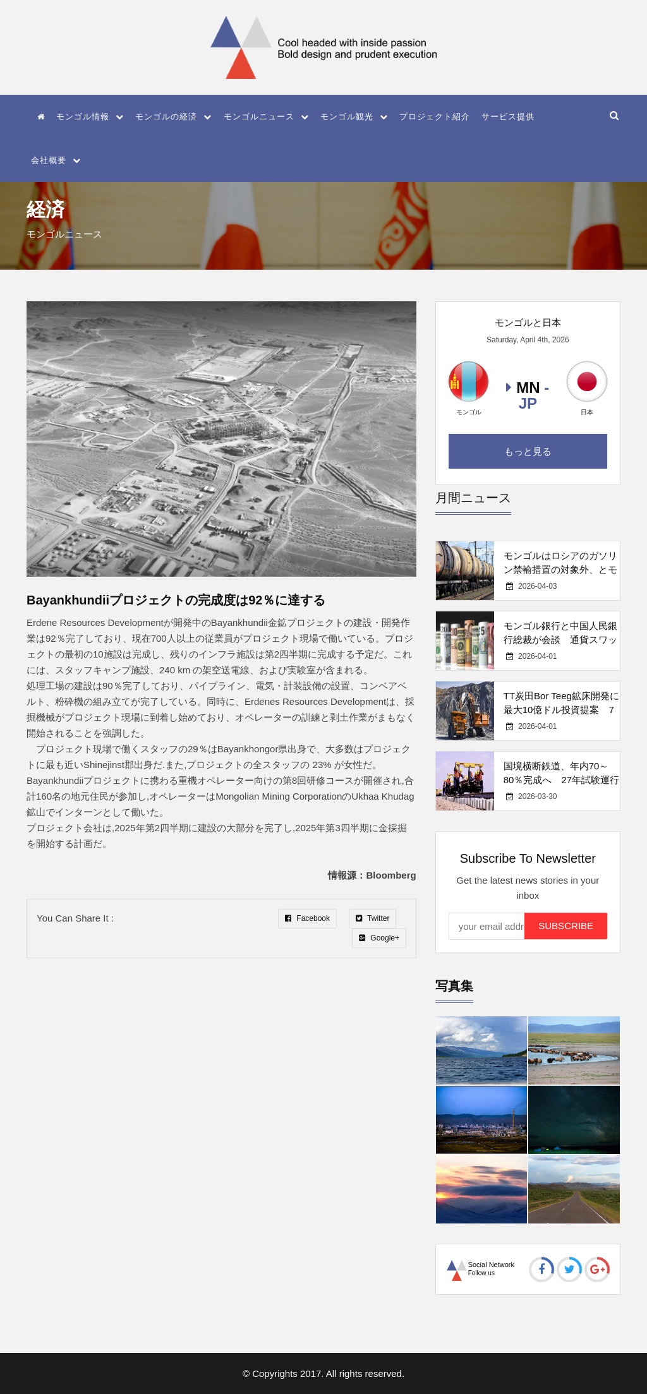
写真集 (454, 986)
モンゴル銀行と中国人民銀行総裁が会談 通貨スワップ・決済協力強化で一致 (560, 639)
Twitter (372, 918)
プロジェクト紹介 (434, 116)
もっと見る (528, 451)
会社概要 (56, 160)
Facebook (307, 918)
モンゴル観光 (354, 116)
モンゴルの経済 (173, 116)
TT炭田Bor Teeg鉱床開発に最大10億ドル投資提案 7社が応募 (561, 709)
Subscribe (565, 925)
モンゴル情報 (90, 116)
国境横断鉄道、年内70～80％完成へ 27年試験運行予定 (561, 779)
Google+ (379, 938)
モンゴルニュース (266, 116)
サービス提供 (508, 116)
